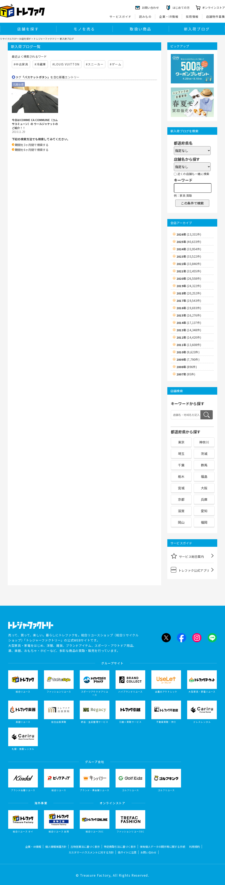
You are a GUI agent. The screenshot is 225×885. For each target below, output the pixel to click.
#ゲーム (115, 64)
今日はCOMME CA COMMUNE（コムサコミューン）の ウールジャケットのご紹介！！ (35, 124)
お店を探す (25, 38)
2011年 (189, 345)
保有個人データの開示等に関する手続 (162, 847)
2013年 (189, 330)
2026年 (189, 234)
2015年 (189, 315)
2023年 (189, 256)
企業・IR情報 (168, 17)
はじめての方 (181, 8)
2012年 (189, 337)
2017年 (189, 301)
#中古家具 (21, 64)
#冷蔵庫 (40, 64)
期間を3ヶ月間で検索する (31, 145)
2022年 (189, 264)
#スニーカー (95, 64)
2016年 (189, 308)
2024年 (189, 249)
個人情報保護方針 (55, 847)
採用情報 (192, 17)
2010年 (188, 352)
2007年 (186, 374)
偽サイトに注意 (127, 852)
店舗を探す (28, 28)
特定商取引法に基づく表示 (120, 847)
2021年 (189, 271)
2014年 (189, 323)
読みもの (145, 17)
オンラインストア (213, 8)
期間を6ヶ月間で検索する (31, 150)
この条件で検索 (192, 203)
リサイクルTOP (8, 38)
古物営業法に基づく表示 (85, 847)
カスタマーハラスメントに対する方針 (91, 852)
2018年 (189, 293)
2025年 (189, 242)
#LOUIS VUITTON (66, 64)
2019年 (189, 286)
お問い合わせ (148, 852)
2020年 (189, 278)
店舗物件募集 (215, 17)
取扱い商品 (140, 28)
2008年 (187, 367)
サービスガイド (120, 17)
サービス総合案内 (187, 556)
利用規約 (194, 847)
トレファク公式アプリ (190, 570)
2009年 (188, 359)
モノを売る (84, 28)
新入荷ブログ (197, 28)
